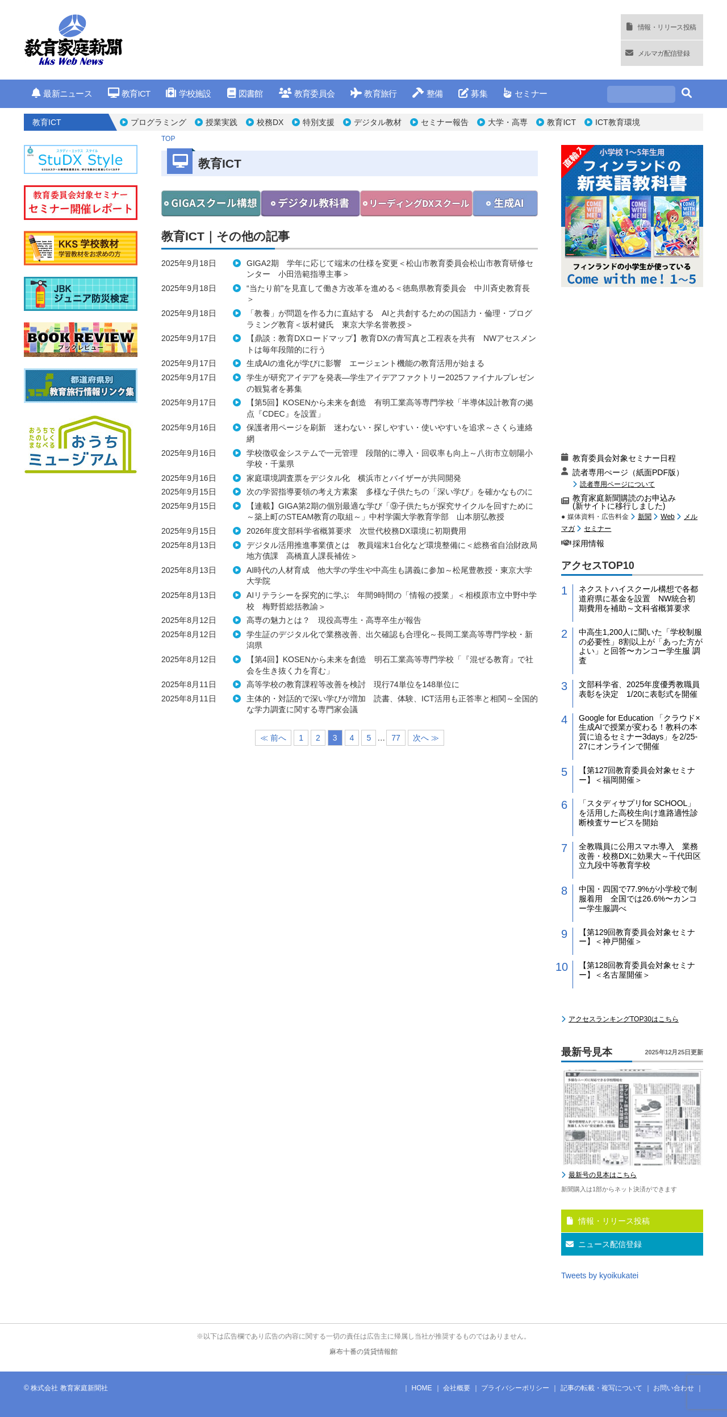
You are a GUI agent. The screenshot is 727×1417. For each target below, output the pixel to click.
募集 (472, 93)
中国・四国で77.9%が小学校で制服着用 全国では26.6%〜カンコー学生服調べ (638, 898)
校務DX (270, 122)
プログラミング (158, 122)
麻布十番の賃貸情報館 (363, 1352)
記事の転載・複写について (601, 1388)
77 (395, 737)
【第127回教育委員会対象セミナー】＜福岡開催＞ (637, 775)
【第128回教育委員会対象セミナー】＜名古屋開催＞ (637, 970)
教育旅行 (373, 93)
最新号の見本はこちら (603, 1175)
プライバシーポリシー (515, 1388)
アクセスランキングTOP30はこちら (624, 1019)
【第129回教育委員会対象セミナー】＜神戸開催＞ (637, 937)
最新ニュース (62, 93)
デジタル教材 (378, 122)
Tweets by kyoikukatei (599, 1275)
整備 (427, 93)
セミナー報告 (445, 122)
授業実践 (221, 122)
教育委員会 (307, 93)
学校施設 (188, 93)
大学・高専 (508, 122)
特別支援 (319, 122)
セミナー (525, 93)
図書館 (245, 93)
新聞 (644, 517)
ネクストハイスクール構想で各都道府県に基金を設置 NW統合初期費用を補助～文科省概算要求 (638, 598)
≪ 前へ (273, 737)
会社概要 (456, 1388)
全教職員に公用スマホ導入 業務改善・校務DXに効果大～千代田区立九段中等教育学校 (640, 856)
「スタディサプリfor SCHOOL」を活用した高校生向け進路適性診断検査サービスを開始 (638, 813)
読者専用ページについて (617, 484)
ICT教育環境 (617, 122)
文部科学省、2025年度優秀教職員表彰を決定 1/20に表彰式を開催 (639, 689)
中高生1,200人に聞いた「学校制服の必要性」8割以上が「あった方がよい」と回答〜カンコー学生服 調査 (641, 646)
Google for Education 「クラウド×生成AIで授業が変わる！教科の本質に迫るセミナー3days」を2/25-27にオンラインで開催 (639, 732)
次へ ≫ (426, 737)
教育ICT (129, 93)
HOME (422, 1388)
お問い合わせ (673, 1388)
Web (667, 517)
